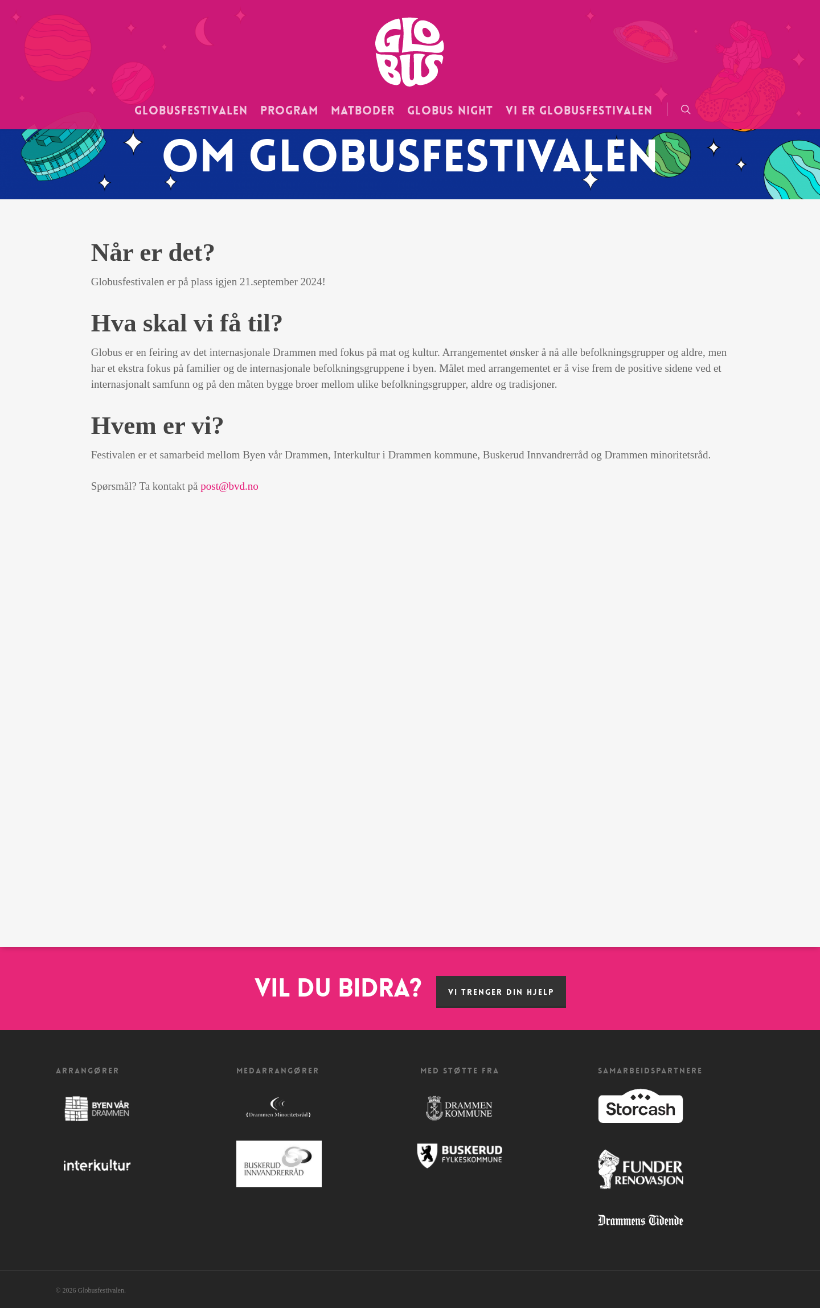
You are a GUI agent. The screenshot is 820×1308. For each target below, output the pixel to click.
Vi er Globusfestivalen (579, 110)
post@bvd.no (229, 486)
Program (289, 110)
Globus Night (450, 110)
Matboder (363, 110)
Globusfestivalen (191, 110)
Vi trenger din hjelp (501, 992)
